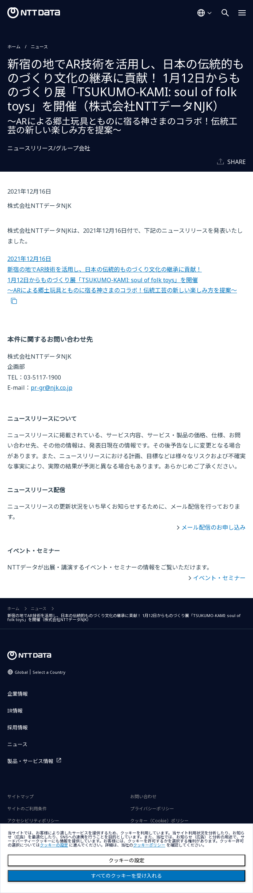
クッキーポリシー (149, 845)
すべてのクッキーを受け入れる (126, 876)
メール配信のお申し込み (213, 527)
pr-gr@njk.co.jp (51, 388)
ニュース (39, 47)
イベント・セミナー (219, 578)
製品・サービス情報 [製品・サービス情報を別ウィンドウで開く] (30, 761)
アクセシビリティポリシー (33, 821)
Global (40, 672)
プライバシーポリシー (152, 809)
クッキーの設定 (126, 860)
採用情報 (17, 727)
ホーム (13, 47)
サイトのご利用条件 (27, 809)
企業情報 (17, 693)
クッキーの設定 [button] (54, 845)
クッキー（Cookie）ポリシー (159, 821)
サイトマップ (20, 796)
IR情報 (15, 710)
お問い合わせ (143, 796)
